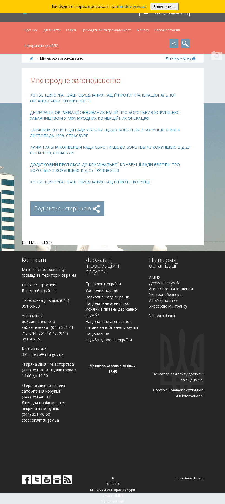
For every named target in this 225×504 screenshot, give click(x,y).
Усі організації (162, 315)
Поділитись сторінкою (67, 208)
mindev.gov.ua (131, 6)
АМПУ (154, 277)
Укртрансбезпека (165, 294)
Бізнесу (143, 30)
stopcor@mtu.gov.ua (40, 420)
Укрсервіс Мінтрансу (168, 306)
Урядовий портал (101, 290)
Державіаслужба (164, 283)
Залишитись (164, 6)
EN (174, 43)
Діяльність (52, 30)
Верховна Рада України (107, 297)
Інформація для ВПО (42, 45)
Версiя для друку (180, 58)
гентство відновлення (172, 288)
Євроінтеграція (167, 30)
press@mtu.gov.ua (47, 354)
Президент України (103, 283)
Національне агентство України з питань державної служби (111, 309)
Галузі (71, 30)
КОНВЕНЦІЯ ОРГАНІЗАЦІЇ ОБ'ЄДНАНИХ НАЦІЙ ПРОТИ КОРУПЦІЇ (90, 182)
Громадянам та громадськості (106, 30)
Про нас (31, 30)
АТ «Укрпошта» (163, 300)
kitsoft (199, 478)
